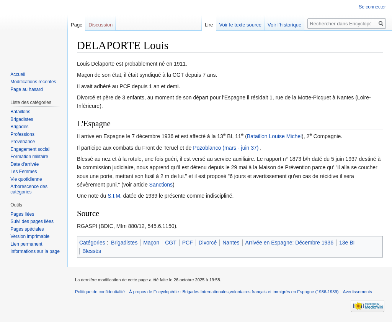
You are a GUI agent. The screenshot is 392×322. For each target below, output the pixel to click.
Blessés (91, 251)
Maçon (151, 242)
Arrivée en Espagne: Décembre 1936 (289, 242)
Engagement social (29, 149)
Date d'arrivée (24, 164)
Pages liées (22, 214)
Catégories (92, 242)
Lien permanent (26, 244)
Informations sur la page (35, 251)
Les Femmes (23, 171)
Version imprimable (29, 236)
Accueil (17, 74)
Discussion (100, 25)
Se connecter (372, 7)
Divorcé (208, 242)
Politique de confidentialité (100, 291)
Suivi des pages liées (32, 221)
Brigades (19, 126)
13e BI (346, 242)
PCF (187, 242)
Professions (22, 134)
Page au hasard (26, 89)
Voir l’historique (284, 25)
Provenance (22, 141)
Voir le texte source (240, 25)
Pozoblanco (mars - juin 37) (225, 148)
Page (76, 25)
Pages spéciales (27, 229)
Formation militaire (29, 156)
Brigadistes (124, 242)
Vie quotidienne (26, 179)
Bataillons (20, 111)
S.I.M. (115, 196)
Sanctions (161, 185)
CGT (170, 242)
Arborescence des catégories (28, 189)
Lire (209, 25)
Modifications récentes (33, 81)
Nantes (230, 242)
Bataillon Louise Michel (274, 136)
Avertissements (357, 291)
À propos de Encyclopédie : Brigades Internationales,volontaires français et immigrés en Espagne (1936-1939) (233, 291)
